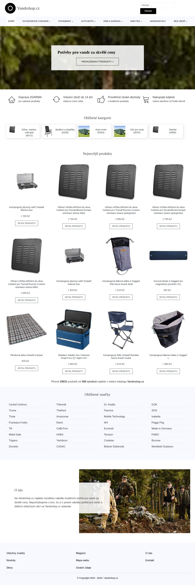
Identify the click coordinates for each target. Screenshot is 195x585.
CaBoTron (62, 428)
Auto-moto (87, 21)
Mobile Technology (114, 416)
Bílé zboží (179, 21)
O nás (148, 553)
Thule (12, 416)
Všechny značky (16, 553)
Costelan (109, 440)
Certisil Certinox (18, 404)
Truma (12, 410)
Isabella (156, 416)
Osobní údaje (83, 567)
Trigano (13, 440)
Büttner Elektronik (114, 446)
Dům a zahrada (111, 21)
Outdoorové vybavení (35, 21)
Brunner (156, 440)
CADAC (60, 446)
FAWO (155, 434)
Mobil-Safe (15, 434)
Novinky (11, 560)
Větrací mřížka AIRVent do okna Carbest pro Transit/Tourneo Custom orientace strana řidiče (26, 284)
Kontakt (149, 560)
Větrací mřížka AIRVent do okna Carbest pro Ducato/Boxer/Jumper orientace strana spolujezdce (168, 210)
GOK (154, 404)
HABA (59, 434)
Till (10, 428)
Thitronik (61, 404)
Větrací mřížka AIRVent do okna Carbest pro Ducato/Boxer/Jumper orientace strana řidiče (73, 210)
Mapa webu (82, 560)
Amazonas (62, 416)
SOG (154, 410)
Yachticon (61, 440)
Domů (11, 21)
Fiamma (108, 410)
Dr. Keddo (109, 404)
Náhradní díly (158, 21)
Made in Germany (162, 428)
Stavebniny (64, 21)
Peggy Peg (158, 422)
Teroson (108, 434)
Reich (59, 422)
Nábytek (135, 21)
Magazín (81, 553)
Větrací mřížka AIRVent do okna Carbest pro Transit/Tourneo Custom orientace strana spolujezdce (121, 210)
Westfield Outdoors (162, 446)
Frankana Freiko (18, 422)
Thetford (61, 410)
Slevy (10, 567)
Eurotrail (109, 428)
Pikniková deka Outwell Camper (26, 355)
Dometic (13, 446)
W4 (106, 422)
